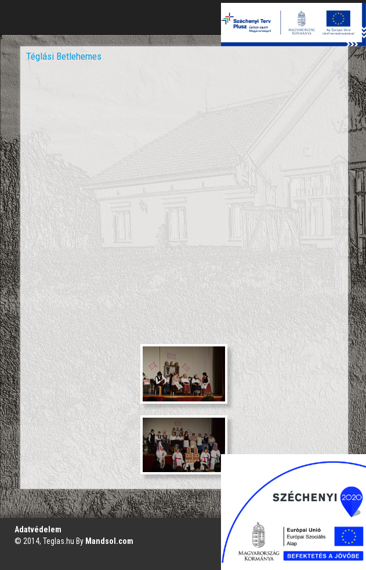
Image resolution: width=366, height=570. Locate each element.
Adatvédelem (38, 529)
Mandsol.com (109, 541)
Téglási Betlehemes (64, 56)
